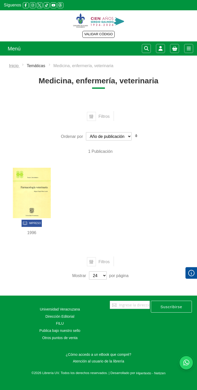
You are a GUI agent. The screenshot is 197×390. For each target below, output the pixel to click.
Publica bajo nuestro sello (60, 331)
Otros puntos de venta (59, 338)
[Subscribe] (171, 307)
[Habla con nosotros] (186, 362)
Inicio (14, 66)
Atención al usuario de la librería (98, 361)
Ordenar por (72, 136)
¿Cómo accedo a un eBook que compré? (98, 354)
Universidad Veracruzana (60, 309)
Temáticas (36, 66)
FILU (60, 323)
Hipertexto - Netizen (150, 373)
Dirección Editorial (59, 316)
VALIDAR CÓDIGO (98, 34)
